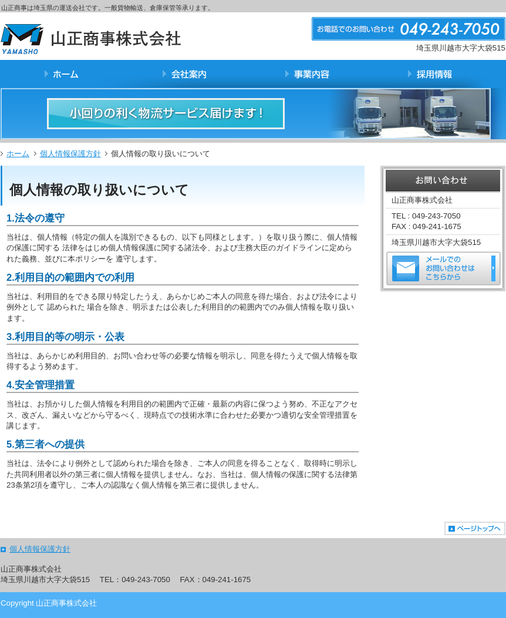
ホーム (17, 153)
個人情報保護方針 (70, 153)
